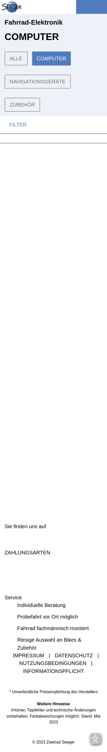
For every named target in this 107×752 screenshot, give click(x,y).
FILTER (13, 124)
